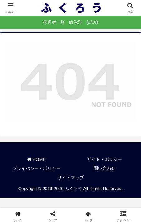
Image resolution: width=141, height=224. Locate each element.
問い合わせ (104, 168)
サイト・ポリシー (104, 159)
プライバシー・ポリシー (36, 168)
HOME (36, 159)
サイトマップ (71, 177)
